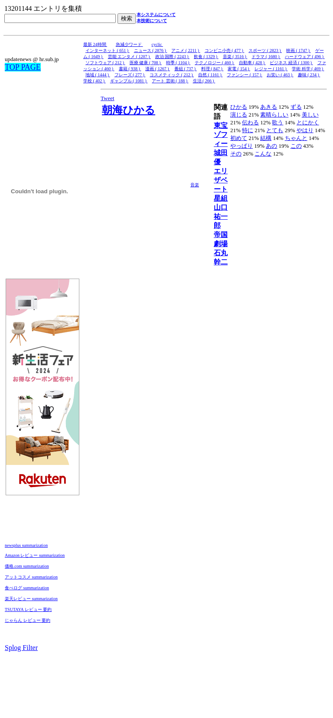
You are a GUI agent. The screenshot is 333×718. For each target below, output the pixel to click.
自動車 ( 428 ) (252, 62)
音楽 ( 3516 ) (235, 56)
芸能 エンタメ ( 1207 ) (129, 56)
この (296, 146)
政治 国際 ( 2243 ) (172, 56)
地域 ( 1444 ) (97, 74)
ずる (296, 107)
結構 (265, 138)
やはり (305, 130)
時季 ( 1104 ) (178, 62)
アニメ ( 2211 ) (185, 50)
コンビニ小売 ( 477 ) (225, 50)
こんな (263, 153)
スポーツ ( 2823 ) (265, 50)
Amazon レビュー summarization (35, 555)
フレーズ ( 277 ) (130, 74)
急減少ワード (129, 44)
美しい (310, 114)
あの (271, 146)
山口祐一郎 (221, 216)
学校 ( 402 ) (94, 80)
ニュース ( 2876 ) (150, 50)
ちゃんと (296, 138)
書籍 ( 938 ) (130, 68)
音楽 (194, 184)
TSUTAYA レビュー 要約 (28, 609)
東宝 (221, 125)
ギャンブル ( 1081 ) (129, 80)
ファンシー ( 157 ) (244, 74)
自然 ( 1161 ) (210, 74)
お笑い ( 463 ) (280, 74)
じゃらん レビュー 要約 (27, 620)
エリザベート (221, 180)
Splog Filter (21, 647)
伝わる (250, 122)
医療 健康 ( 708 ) (146, 62)
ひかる (238, 107)
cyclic (157, 44)
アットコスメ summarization (31, 577)
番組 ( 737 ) (185, 68)
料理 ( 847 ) (212, 68)
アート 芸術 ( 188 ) (170, 80)
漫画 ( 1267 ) (157, 68)
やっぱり (241, 146)
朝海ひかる (128, 110)
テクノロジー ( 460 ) (215, 62)
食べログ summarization (27, 587)
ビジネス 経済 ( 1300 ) (291, 62)
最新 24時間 (95, 44)
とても (274, 130)
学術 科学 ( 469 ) (308, 68)
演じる (238, 114)
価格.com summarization (27, 566)
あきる (268, 107)
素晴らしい (274, 114)
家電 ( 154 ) (239, 68)
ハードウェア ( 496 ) (305, 56)
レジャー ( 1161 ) (271, 68)
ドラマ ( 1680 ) (266, 56)
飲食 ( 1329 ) (206, 56)
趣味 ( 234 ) (309, 74)
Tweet (107, 98)
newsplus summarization (26, 545)
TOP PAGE (23, 67)
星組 (221, 198)
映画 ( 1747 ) (298, 50)
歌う (277, 122)
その (236, 153)
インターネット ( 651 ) (107, 50)
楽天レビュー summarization (31, 598)
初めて (238, 138)
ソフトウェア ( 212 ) (105, 62)
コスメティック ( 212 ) (172, 74)
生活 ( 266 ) (204, 80)
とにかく (308, 122)
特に (247, 130)
